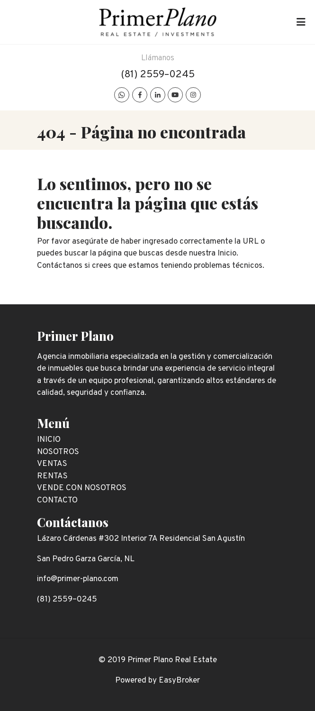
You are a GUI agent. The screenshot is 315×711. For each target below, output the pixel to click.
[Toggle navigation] (301, 22)
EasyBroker (179, 680)
